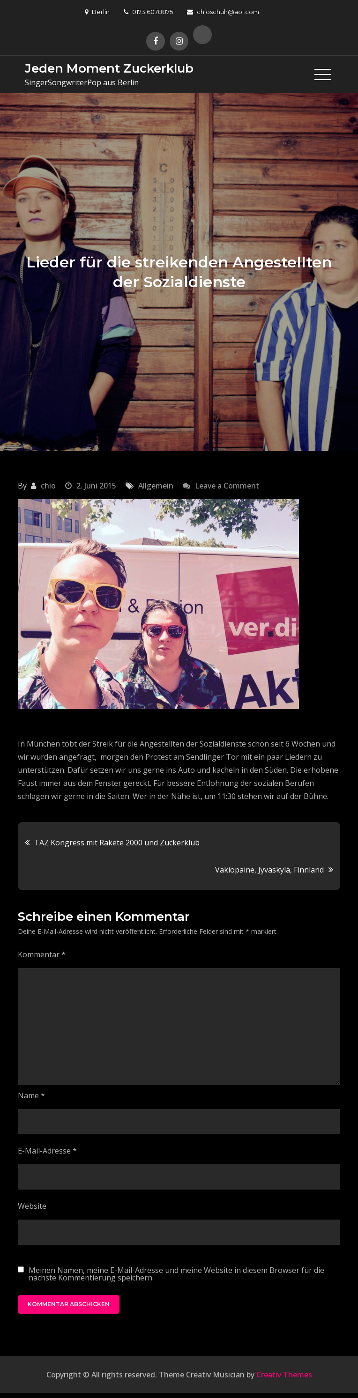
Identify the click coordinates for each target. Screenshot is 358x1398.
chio (48, 486)
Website (32, 1206)
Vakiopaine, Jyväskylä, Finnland (269, 870)
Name (31, 1095)
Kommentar (42, 954)
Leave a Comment (227, 486)
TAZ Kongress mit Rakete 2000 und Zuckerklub (117, 842)
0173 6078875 (148, 11)
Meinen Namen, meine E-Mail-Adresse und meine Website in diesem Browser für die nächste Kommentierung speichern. (176, 1273)
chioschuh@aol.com (223, 11)
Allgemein (155, 486)
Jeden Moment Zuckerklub (109, 68)
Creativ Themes (284, 1374)
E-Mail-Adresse (47, 1151)
